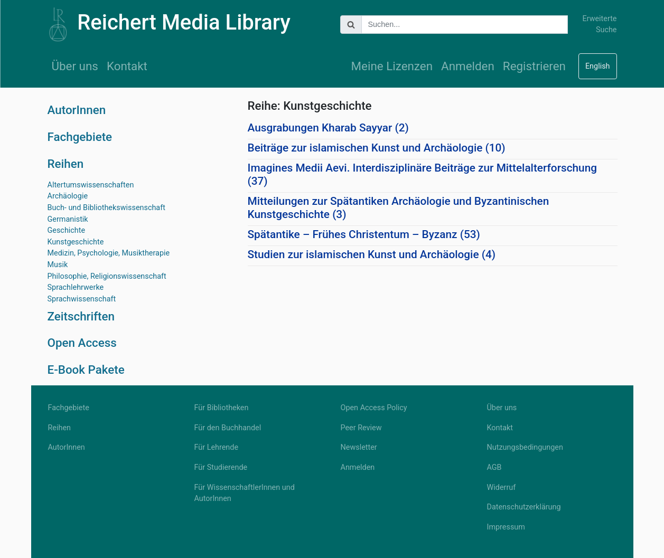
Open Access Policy (374, 407)
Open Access (82, 342)
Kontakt (127, 66)
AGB (494, 467)
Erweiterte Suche (599, 24)
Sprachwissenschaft (82, 299)
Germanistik (68, 219)
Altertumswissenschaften (91, 185)
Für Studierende (221, 467)
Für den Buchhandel (227, 427)
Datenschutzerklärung (524, 507)
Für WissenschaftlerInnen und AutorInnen (244, 493)
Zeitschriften (81, 316)
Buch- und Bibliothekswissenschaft (106, 207)
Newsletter (359, 447)
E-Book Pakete (86, 369)
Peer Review (361, 427)
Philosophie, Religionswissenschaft (107, 276)
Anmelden (467, 66)
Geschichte (67, 230)
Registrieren (534, 66)
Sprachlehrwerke (76, 287)
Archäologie (68, 196)
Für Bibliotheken (221, 407)
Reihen (66, 164)
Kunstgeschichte (76, 242)
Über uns (75, 66)
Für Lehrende (216, 447)
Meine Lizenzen (392, 66)
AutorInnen (77, 110)
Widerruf (501, 487)
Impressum (506, 527)
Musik (58, 264)
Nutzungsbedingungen (525, 447)
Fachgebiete (80, 137)
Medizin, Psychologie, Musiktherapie (109, 253)
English (597, 66)
